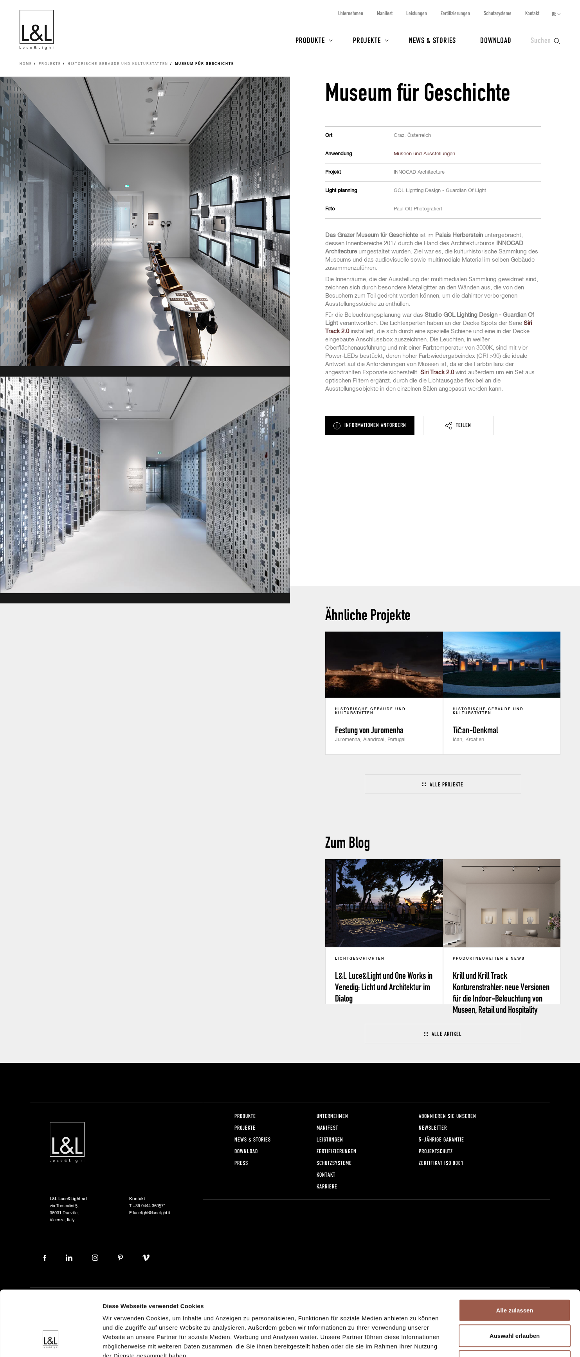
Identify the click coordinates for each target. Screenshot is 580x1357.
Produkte (310, 40)
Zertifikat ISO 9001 (441, 1163)
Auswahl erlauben (515, 1280)
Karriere (327, 1186)
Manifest (385, 13)
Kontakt (532, 13)
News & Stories (432, 40)
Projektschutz (436, 1151)
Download (496, 40)
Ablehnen (514, 1305)
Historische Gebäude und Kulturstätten (118, 64)
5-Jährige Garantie (441, 1139)
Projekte (367, 40)
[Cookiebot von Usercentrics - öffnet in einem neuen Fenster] (50, 1342)
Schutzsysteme (498, 13)
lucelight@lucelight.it (151, 1213)
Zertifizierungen (455, 13)
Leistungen (416, 13)
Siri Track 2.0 (437, 372)
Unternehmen (350, 13)
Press (241, 1163)
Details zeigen (416, 1341)
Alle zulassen (514, 1254)
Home (26, 64)
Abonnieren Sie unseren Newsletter (447, 1122)
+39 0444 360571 (149, 1206)
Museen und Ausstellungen (424, 153)
